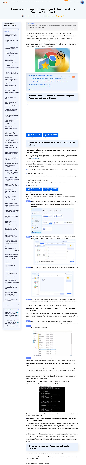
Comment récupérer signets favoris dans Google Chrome (41, 75)
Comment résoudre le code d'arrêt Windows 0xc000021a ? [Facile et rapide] (11, 153)
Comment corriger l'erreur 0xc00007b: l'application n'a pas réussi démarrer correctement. (11, 236)
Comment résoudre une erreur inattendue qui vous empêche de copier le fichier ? (11, 35)
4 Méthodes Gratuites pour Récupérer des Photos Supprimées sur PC (11, 296)
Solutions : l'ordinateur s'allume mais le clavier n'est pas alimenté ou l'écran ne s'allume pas (12, 120)
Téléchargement (67, 1)
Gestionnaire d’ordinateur (41, 2)
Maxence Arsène (28, 16)
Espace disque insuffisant (9, 233)
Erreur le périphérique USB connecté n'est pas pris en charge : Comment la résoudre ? (12, 115)
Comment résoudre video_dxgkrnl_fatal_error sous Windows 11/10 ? (10, 221)
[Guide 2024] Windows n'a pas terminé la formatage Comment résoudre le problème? (11, 125)
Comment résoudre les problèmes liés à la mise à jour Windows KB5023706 (11, 97)
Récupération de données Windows (10, 30)
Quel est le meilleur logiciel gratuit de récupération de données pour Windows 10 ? (11, 158)
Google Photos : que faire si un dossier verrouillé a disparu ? (12, 323)
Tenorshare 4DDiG (35, 158)
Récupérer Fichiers (50, 16)
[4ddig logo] (4, 2)
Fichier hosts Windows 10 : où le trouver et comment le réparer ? (12, 326)
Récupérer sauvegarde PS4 (10, 276)
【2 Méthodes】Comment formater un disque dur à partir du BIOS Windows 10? (11, 102)
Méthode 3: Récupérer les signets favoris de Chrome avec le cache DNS (47, 80)
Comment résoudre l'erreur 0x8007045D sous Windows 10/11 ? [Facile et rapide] (11, 196)
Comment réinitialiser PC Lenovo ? (11, 203)
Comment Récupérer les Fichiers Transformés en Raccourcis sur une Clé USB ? (12, 313)
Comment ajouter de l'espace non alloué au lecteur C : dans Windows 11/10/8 (11, 40)
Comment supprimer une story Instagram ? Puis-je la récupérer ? (12, 316)
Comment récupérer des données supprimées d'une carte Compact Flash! (11, 149)
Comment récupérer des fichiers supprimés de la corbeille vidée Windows (11, 287)
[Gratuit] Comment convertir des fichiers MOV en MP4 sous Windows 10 (11, 245)
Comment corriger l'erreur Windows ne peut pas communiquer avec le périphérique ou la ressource (12, 216)
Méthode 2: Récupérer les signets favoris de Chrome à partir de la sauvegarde (48, 78)
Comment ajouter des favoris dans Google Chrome (40, 84)
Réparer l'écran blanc (9, 271)
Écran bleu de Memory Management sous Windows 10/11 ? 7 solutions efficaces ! (12, 181)
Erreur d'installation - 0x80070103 (11, 254)
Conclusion (31, 89)
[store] (74, 2)
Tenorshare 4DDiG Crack (9, 268)
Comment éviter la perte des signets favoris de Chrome (40, 86)
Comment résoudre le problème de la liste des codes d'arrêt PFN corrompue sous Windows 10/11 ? (11, 72)
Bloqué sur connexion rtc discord (11, 248)
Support (51, 2)
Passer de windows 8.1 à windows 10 (12, 256)
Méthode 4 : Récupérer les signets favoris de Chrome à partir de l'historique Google (50, 81)
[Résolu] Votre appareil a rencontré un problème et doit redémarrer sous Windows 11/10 (11, 229)
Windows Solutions (8, 305)
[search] (77, 2)
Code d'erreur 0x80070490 (10, 258)
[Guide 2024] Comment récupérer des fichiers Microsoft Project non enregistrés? (11, 110)
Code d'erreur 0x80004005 (10, 260)
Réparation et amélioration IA (28, 2)
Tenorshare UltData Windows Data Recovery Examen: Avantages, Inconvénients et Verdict (11, 48)
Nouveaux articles (8, 309)
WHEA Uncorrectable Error (10, 263)
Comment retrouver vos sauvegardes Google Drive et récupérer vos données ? (12, 319)
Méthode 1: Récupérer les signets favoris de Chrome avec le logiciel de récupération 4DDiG (53, 77)
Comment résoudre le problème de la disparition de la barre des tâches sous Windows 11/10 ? (11, 64)
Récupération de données (14, 2)
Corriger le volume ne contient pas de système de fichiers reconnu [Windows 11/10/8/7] (11, 144)
